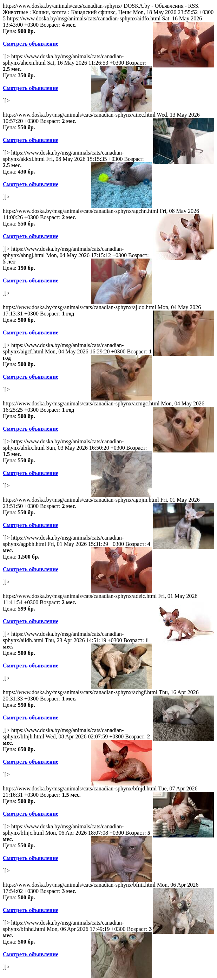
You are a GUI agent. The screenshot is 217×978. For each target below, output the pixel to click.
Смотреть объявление (30, 44)
